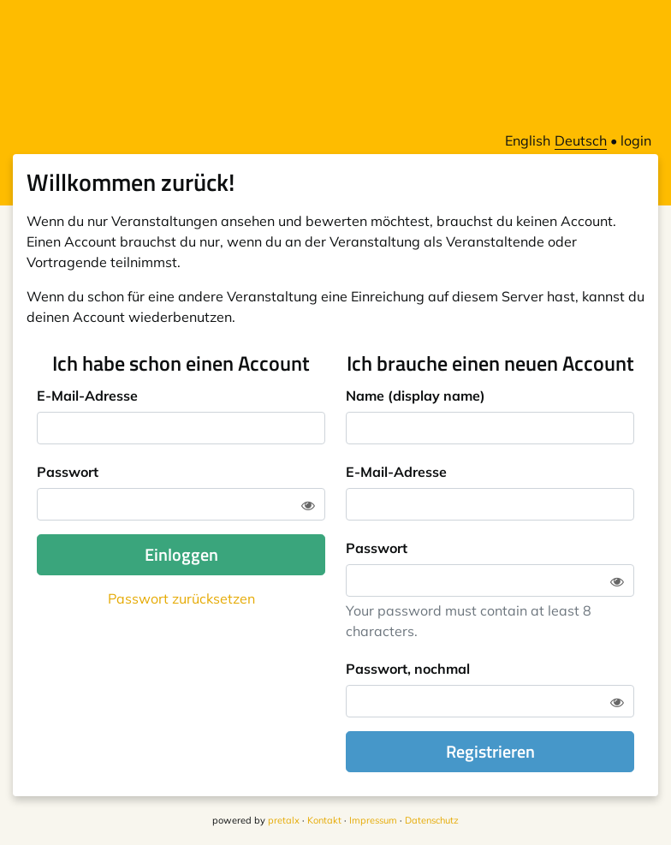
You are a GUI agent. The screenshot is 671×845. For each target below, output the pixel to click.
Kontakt (324, 820)
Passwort (67, 471)
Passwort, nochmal (408, 668)
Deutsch (581, 140)
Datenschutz (432, 820)
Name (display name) (415, 395)
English (527, 140)
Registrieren (490, 751)
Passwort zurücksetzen (181, 598)
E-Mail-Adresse (87, 395)
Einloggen (181, 554)
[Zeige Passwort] (308, 505)
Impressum (373, 820)
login (636, 140)
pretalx (284, 820)
